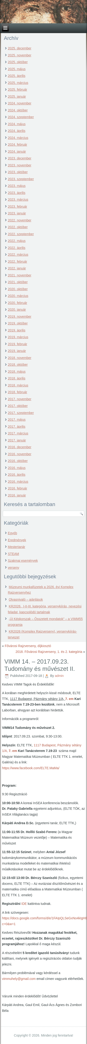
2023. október (18, 172)
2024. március (18, 138)
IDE (24, 904)
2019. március (18, 337)
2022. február (17, 261)
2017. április (17, 426)
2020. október (18, 289)
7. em (69, 699)
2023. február (17, 206)
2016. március (18, 481)
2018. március (18, 385)
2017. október (18, 406)
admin (59, 676)
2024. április (17, 131)
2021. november (19, 275)
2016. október (18, 461)
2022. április (17, 248)
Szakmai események (23, 560)
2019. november (19, 316)
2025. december (19, 48)
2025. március (18, 83)
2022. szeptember (21, 234)
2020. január (17, 309)
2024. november (19, 103)
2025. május (17, 69)
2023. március (18, 199)
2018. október (18, 364)
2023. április (17, 193)
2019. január (17, 351)
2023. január (17, 213)
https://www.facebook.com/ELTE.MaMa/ (30, 768)
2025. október (18, 62)
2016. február (17, 488)
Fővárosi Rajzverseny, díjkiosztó (28, 646)
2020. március (18, 296)
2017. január (17, 440)
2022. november (19, 220)
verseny (13, 567)
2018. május (17, 371)
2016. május (17, 468)
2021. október (18, 282)
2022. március (18, 254)
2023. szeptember (21, 179)
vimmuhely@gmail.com (19, 979)
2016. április (17, 474)
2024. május (17, 124)
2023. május (17, 186)
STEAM (13, 554)
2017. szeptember (21, 413)
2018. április (17, 378)
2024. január (17, 151)
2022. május (17, 241)
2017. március (18, 433)
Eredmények (17, 540)
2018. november (19, 358)
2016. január (17, 495)
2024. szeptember (21, 117)
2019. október (18, 323)
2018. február (17, 392)
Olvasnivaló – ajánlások (26, 599)
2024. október (18, 110)
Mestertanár (16, 547)
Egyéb (12, 533)
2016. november (19, 454)
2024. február (17, 144)
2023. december (19, 158)
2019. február (17, 344)
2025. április (17, 76)
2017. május (17, 419)
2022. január (17, 268)
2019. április (17, 330)
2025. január (17, 96)
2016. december (19, 447)
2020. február (17, 303)
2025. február (17, 89)
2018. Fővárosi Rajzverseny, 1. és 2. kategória (49, 652)
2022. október (18, 227)
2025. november (19, 55)
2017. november (19, 399)
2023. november (19, 165)
